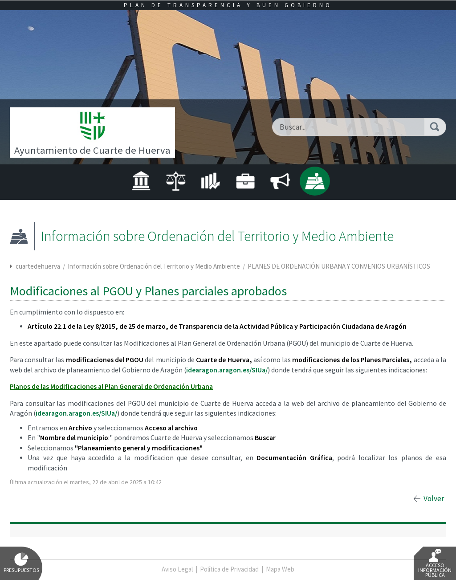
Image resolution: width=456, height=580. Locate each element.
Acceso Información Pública (435, 563)
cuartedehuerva (38, 266)
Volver (433, 498)
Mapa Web (280, 569)
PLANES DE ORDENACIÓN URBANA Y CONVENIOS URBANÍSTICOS (339, 266)
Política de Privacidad (229, 569)
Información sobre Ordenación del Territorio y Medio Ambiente (154, 266)
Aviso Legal (177, 569)
